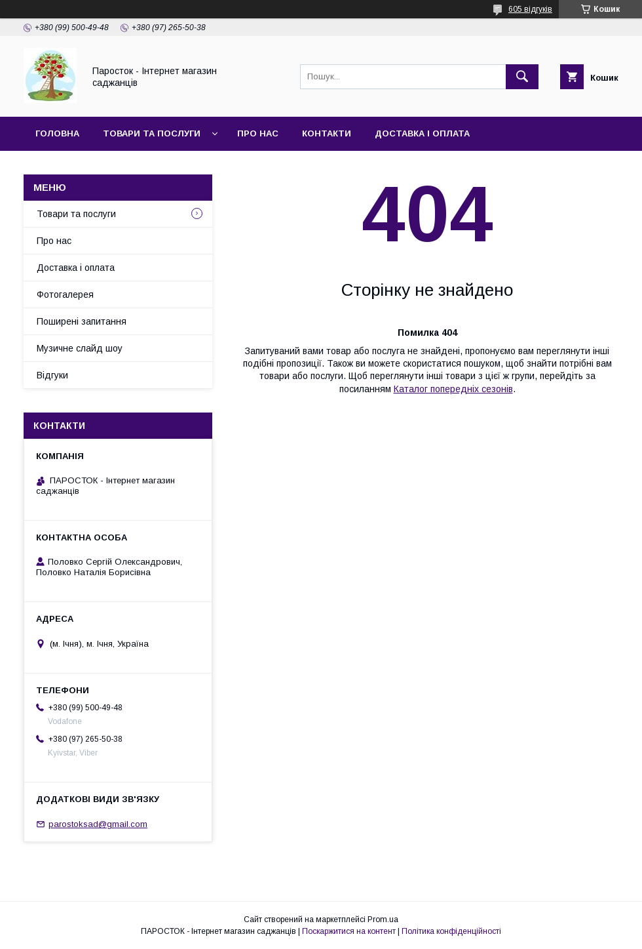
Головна (57, 133)
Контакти (326, 133)
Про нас (257, 133)
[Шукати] (522, 76)
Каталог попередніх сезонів (453, 389)
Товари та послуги (151, 133)
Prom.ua (383, 919)
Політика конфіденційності (451, 931)
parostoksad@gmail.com (97, 824)
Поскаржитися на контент (349, 931)
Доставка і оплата (422, 133)
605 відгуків (530, 9)
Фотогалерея (65, 294)
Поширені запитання (81, 321)
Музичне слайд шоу (80, 348)
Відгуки (52, 375)
